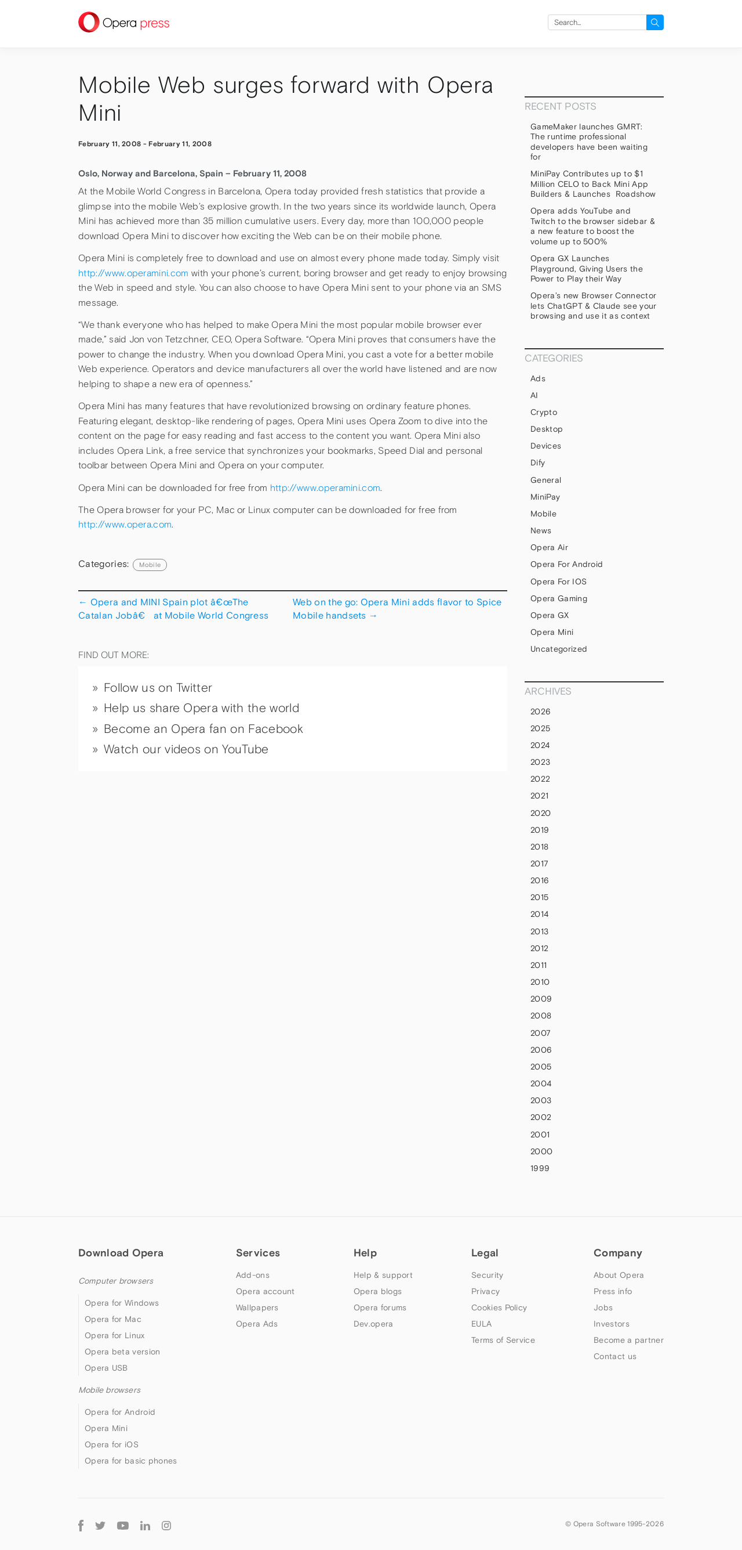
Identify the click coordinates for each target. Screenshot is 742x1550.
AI (534, 395)
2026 (540, 711)
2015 (539, 897)
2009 (541, 998)
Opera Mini (551, 632)
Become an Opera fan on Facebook (203, 729)
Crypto (543, 412)
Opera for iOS (558, 581)
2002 (540, 1117)
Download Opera (120, 1252)
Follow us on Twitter (158, 688)
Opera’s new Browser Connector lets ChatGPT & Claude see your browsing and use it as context (593, 305)
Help (365, 1252)
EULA (481, 1323)
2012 (539, 948)
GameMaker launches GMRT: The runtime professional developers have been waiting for (589, 142)
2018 (539, 846)
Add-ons (253, 1275)
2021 (539, 795)
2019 (539, 829)
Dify (537, 462)
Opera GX (549, 615)
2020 (540, 813)
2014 (539, 914)
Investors (612, 1323)
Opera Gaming (558, 598)
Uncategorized (558, 648)
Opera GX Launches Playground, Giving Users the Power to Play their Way (586, 268)
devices (545, 445)
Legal (485, 1252)
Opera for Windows (122, 1302)
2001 (540, 1134)
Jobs (603, 1307)
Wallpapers (257, 1307)
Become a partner (629, 1340)
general (545, 480)
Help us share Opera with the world (201, 708)
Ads (537, 378)
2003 (540, 1100)
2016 (539, 880)
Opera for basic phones (131, 1460)
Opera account (265, 1291)
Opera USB (106, 1367)
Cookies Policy (499, 1307)
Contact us (615, 1356)
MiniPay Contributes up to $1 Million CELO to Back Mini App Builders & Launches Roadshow (593, 183)
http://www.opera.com (125, 524)
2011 (538, 965)
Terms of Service (503, 1340)
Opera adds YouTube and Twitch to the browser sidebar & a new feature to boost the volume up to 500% (592, 226)
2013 (539, 931)
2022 (540, 778)
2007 (540, 1033)
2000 (541, 1151)
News (540, 530)
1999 (540, 1168)
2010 (540, 982)
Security (487, 1275)
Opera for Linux (115, 1335)
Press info (613, 1291)
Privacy (485, 1291)
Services (258, 1252)
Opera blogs (378, 1291)
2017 (539, 863)
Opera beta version (122, 1351)
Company (618, 1252)
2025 (540, 728)
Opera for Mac (113, 1319)
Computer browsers (115, 1280)
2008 (540, 1015)
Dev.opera (374, 1323)
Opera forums (380, 1307)
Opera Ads (257, 1323)
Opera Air (549, 547)
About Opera (619, 1275)
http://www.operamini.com (133, 273)
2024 (540, 745)
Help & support (383, 1275)
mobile (150, 564)
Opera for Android (566, 564)
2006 (541, 1049)
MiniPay (545, 496)
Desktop (546, 428)
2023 (540, 762)
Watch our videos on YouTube (186, 749)
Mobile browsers (109, 1389)
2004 (540, 1083)
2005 (540, 1066)
